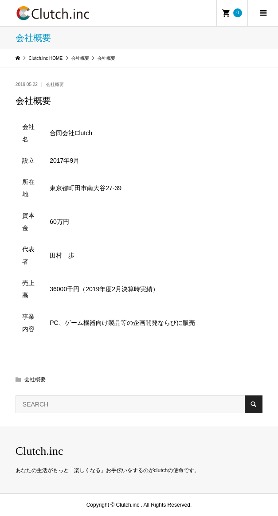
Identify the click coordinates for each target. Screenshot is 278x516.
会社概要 (55, 84)
